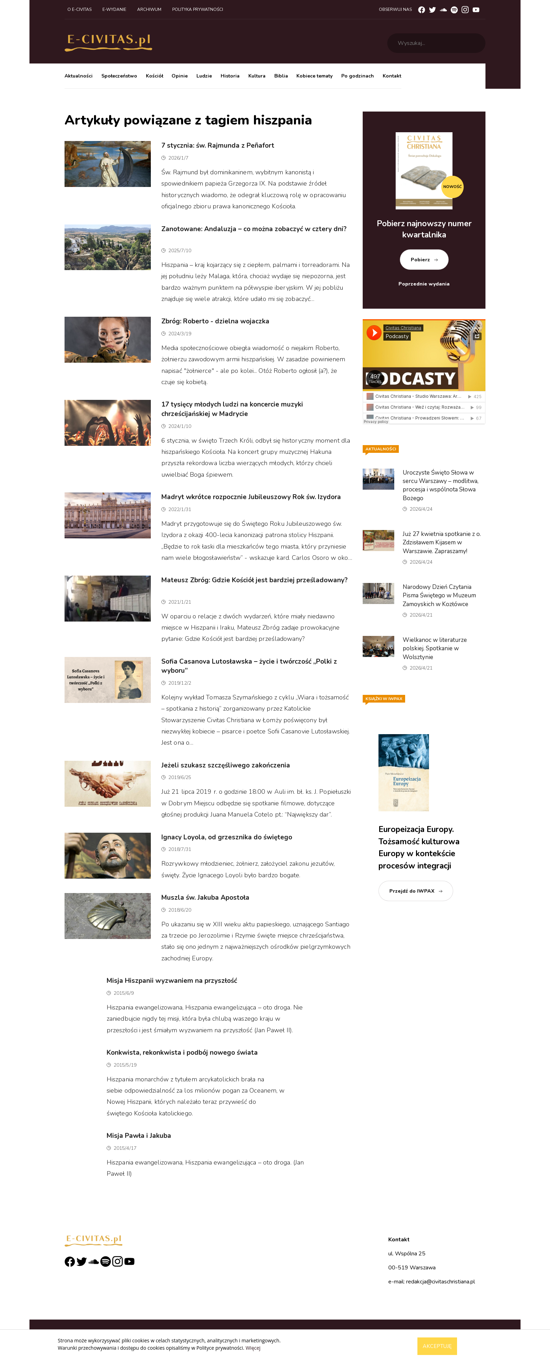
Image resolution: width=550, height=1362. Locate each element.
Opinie (180, 76)
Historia (230, 76)
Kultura (257, 76)
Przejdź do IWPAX (412, 891)
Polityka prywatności (197, 9)
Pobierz (420, 259)
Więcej (253, 1347)
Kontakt (392, 76)
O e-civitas (79, 9)
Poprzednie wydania (424, 284)
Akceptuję (437, 1346)
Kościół (154, 76)
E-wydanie (114, 9)
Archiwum (149, 9)
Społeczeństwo (119, 76)
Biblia (281, 76)
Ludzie (204, 76)
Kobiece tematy (314, 76)
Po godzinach (357, 76)
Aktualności (79, 76)
